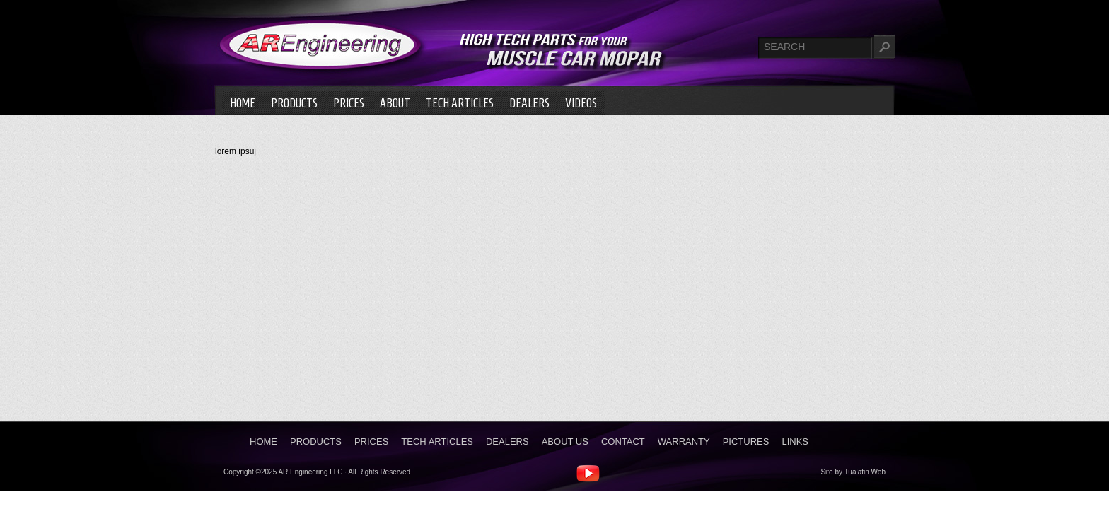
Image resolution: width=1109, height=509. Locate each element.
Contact (623, 441)
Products (294, 103)
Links (795, 441)
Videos (581, 103)
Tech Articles (460, 103)
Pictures (746, 441)
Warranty (684, 441)
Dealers (529, 103)
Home (242, 103)
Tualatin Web (865, 472)
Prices (348, 103)
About (395, 103)
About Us (565, 441)
